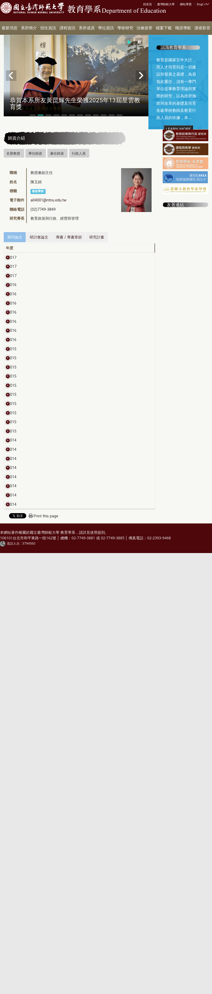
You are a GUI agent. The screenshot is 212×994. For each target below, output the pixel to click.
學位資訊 (106, 28)
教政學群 (38, 191)
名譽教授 (13, 153)
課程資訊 (68, 28)
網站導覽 (186, 4)
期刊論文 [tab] (14, 237)
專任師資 (35, 153)
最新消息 (9, 28)
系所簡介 (29, 28)
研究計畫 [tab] (96, 237)
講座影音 (202, 28)
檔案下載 (164, 28)
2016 (12, 355)
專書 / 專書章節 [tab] (69, 237)
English (202, 4)
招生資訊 (48, 28)
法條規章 (144, 28)
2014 (12, 779)
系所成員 (87, 28)
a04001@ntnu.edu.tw (48, 200)
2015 (12, 575)
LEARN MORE (178, 128)
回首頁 (147, 4)
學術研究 (125, 28)
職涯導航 (183, 28)
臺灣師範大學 (166, 4)
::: (144, 4)
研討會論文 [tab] (39, 237)
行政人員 (79, 153)
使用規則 (97, 973)
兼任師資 (57, 153)
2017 (12, 257)
